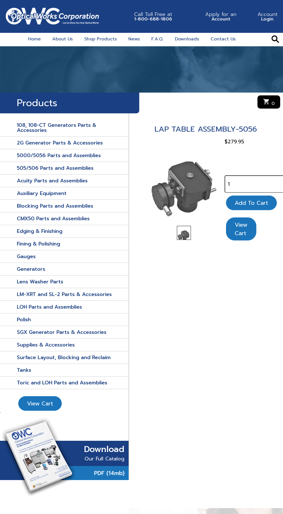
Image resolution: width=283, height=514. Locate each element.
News (134, 39)
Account (220, 16)
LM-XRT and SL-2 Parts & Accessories (64, 294)
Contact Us (223, 39)
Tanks (24, 370)
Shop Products (100, 39)
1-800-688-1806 (153, 16)
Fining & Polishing (38, 244)
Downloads (187, 39)
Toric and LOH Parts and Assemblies (62, 383)
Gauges (26, 256)
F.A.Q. (157, 39)
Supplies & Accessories (46, 345)
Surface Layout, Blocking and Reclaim (64, 357)
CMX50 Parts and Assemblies (53, 218)
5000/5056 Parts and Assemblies (59, 155)
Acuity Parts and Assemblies (52, 181)
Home (34, 39)
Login (267, 16)
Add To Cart (251, 203)
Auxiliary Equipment (42, 193)
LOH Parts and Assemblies (49, 307)
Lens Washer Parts (40, 282)
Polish (24, 319)
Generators (31, 269)
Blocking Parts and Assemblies (55, 206)
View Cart (40, 403)
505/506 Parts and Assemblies (55, 168)
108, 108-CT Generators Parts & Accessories (56, 127)
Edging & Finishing (39, 231)
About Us (62, 39)
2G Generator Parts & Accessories (60, 143)
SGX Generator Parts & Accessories (61, 332)
